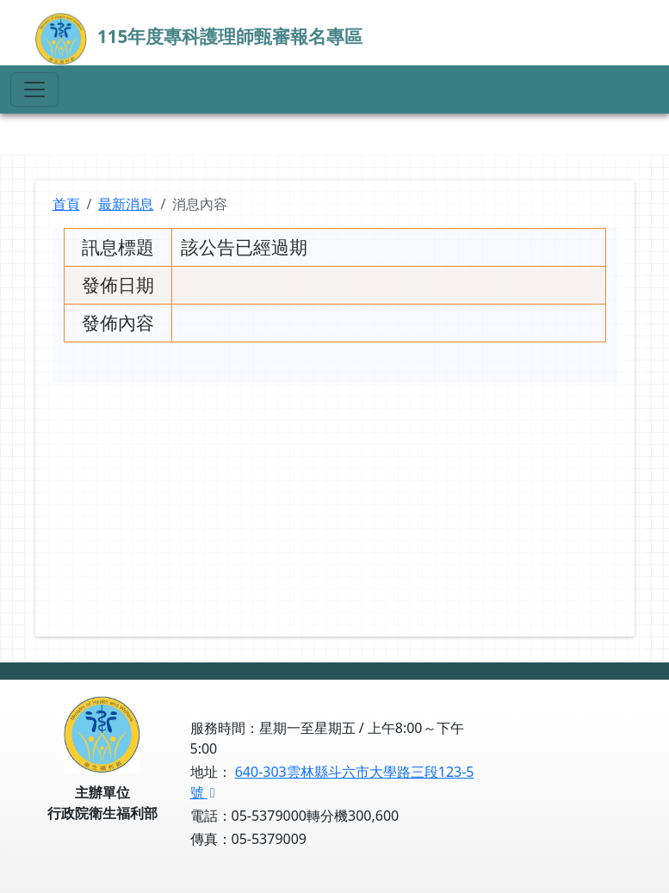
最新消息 (125, 203)
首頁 (66, 203)
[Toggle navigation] (34, 89)
